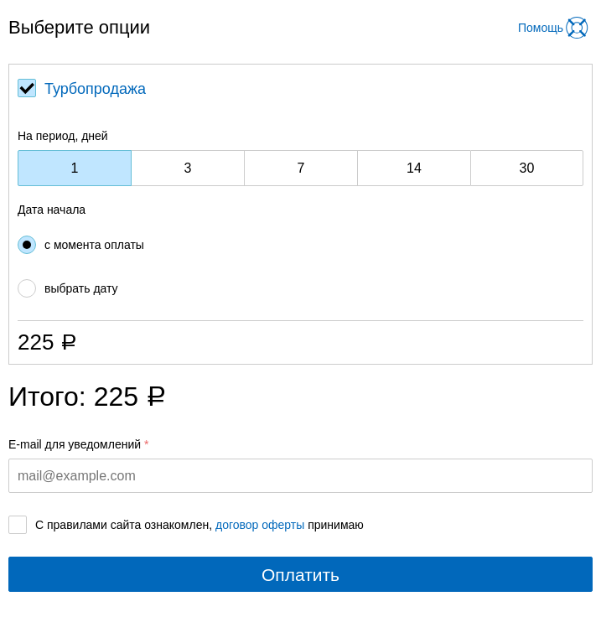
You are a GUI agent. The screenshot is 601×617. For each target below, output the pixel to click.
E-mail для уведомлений (74, 444)
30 (527, 168)
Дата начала (51, 209)
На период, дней (63, 136)
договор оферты (259, 524)
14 (414, 168)
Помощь (540, 27)
